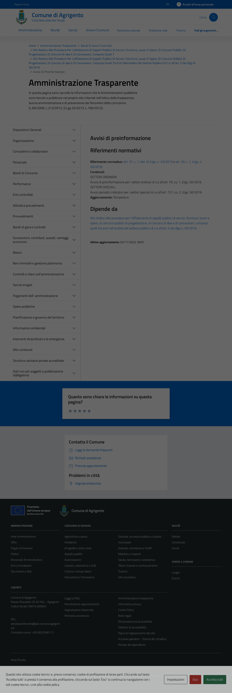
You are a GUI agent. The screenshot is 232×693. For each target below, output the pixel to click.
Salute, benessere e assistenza (136, 560)
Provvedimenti (23, 216)
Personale (20, 162)
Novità (55, 30)
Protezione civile (158, 30)
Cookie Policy (126, 610)
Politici (15, 554)
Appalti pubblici (74, 554)
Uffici (14, 542)
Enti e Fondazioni (21, 565)
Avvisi (175, 548)
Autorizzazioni (73, 560)
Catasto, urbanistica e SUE (80, 565)
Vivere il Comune (97, 30)
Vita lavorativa (127, 577)
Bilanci (17, 252)
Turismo (180, 30)
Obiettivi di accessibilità (132, 627)
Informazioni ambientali (29, 328)
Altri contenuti (22, 349)
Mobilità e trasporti (129, 554)
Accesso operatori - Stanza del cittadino (142, 639)
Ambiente (70, 542)
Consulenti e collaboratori (30, 151)
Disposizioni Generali (27, 129)
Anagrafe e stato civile (78, 548)
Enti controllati (23, 194)
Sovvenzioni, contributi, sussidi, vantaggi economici (41, 239)
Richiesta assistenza (77, 615)
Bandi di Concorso (25, 173)
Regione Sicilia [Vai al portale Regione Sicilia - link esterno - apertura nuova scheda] (21, 4)
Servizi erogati (22, 284)
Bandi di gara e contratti (29, 227)
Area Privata (18, 660)
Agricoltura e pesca (76, 536)
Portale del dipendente (132, 645)
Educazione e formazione (79, 577)
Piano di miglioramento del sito (136, 633)
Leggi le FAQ (72, 598)
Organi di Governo (21, 548)
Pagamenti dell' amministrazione (35, 295)
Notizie (176, 536)
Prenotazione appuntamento (82, 604)
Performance (22, 183)
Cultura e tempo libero (78, 571)
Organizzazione (23, 140)
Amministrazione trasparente (135, 598)
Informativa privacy (129, 604)
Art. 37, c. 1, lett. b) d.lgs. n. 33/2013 (148, 161)
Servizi (72, 30)
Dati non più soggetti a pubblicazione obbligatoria (38, 373)
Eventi (176, 578)
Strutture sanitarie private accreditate (38, 360)
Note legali (124, 615)
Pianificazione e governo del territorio (38, 317)
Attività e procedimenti (28, 205)
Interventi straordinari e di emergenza (38, 339)
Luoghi (176, 572)
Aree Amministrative (23, 536)
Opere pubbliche (24, 306)
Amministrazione (30, 30)
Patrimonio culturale (128, 30)
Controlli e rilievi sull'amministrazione (38, 274)
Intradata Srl (30, 682)
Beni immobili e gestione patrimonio (37, 263)
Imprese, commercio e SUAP (135, 548)
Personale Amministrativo (26, 560)
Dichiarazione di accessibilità (135, 621)
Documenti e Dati (21, 571)
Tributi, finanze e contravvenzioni (138, 565)
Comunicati (178, 542)
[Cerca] (213, 17)
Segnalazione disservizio (79, 610)
